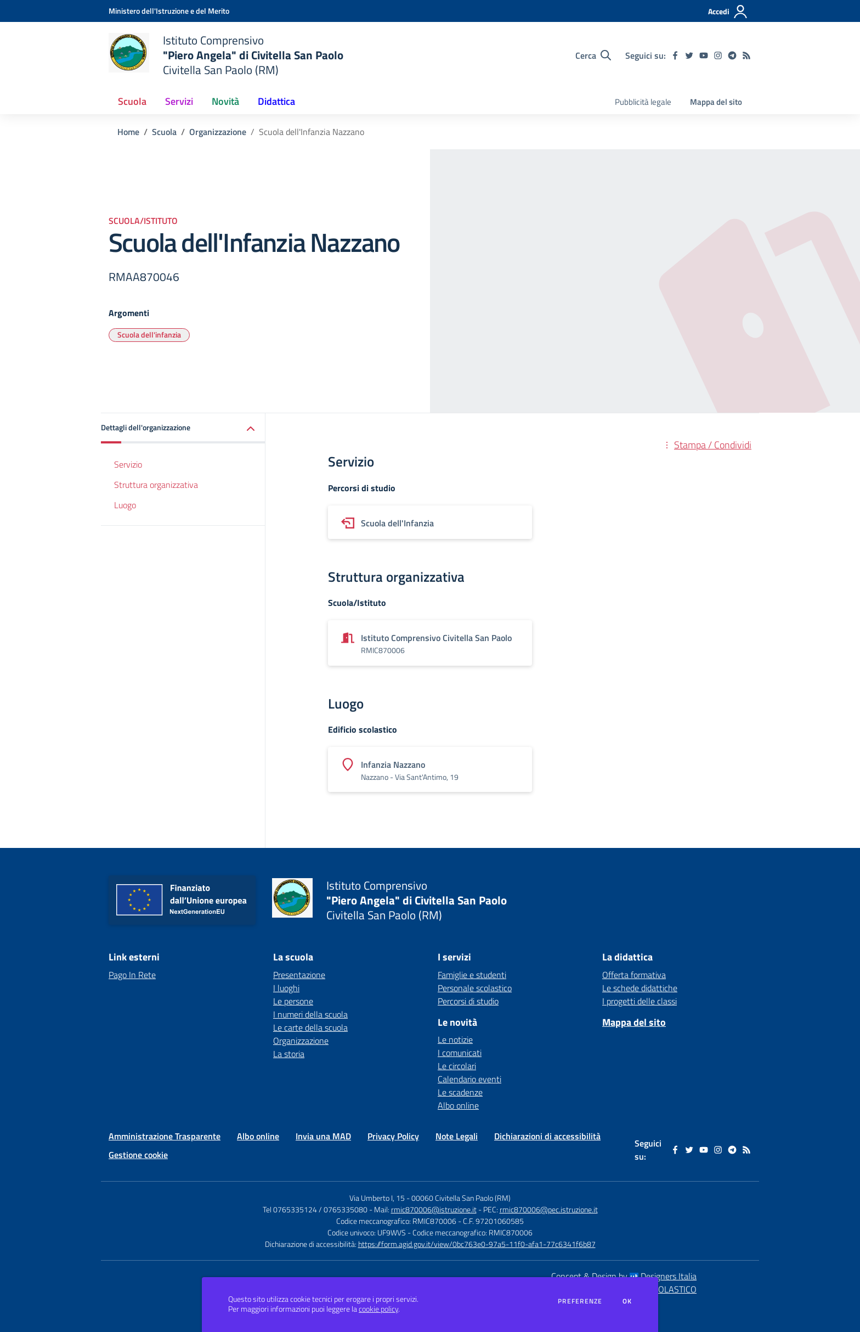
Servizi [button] (179, 101)
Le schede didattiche (639, 987)
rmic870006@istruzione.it (434, 1209)
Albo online (458, 1105)
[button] (183, 428)
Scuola (164, 131)
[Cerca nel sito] (593, 55)
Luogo (125, 505)
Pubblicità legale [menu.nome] (643, 101)
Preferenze (580, 1301)
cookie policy (378, 1309)
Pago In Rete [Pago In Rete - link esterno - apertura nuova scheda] (132, 974)
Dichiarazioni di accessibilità (547, 1136)
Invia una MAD (323, 1136)
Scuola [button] (132, 101)
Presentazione (299, 974)
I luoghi (286, 987)
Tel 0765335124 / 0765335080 (315, 1209)
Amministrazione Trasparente (164, 1136)
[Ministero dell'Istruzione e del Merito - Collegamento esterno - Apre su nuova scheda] (169, 10)
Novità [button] (225, 101)
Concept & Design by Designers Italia (624, 1276)
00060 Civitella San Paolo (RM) (461, 1198)
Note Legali (456, 1136)
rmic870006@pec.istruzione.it (549, 1209)
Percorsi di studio (468, 1001)
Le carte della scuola (310, 1027)
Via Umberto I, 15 (377, 1198)
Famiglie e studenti (472, 974)
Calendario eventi (469, 1079)
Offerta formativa (634, 974)
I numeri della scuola (310, 1014)
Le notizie (455, 1039)
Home (128, 131)
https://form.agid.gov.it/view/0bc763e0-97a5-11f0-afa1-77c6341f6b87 (477, 1244)
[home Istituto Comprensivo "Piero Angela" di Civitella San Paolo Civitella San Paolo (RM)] (226, 55)
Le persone (293, 1001)
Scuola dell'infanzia (149, 334)
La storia (288, 1053)
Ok (627, 1301)
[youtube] (704, 55)
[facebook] (675, 55)
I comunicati (460, 1052)
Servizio (128, 464)
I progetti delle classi (639, 1001)
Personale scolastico (475, 987)
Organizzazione (217, 131)
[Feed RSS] (746, 55)
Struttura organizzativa (156, 484)
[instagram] (718, 55)
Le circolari (457, 1065)
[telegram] (732, 55)
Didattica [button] (276, 101)
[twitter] (689, 55)
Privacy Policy (393, 1136)
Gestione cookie (138, 1154)
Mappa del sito (716, 101)
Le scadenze (460, 1092)
